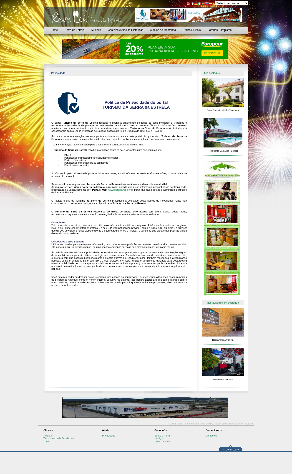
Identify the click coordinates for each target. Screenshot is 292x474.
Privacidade (108, 435)
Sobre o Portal (162, 435)
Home (54, 30)
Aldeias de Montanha (163, 30)
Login (46, 441)
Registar (48, 435)
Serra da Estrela (74, 30)
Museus (96, 30)
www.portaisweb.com (120, 189)
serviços (159, 438)
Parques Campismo (219, 30)
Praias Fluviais (192, 30)
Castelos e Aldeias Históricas (125, 30)
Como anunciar (162, 441)
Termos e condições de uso (58, 438)
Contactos (211, 435)
